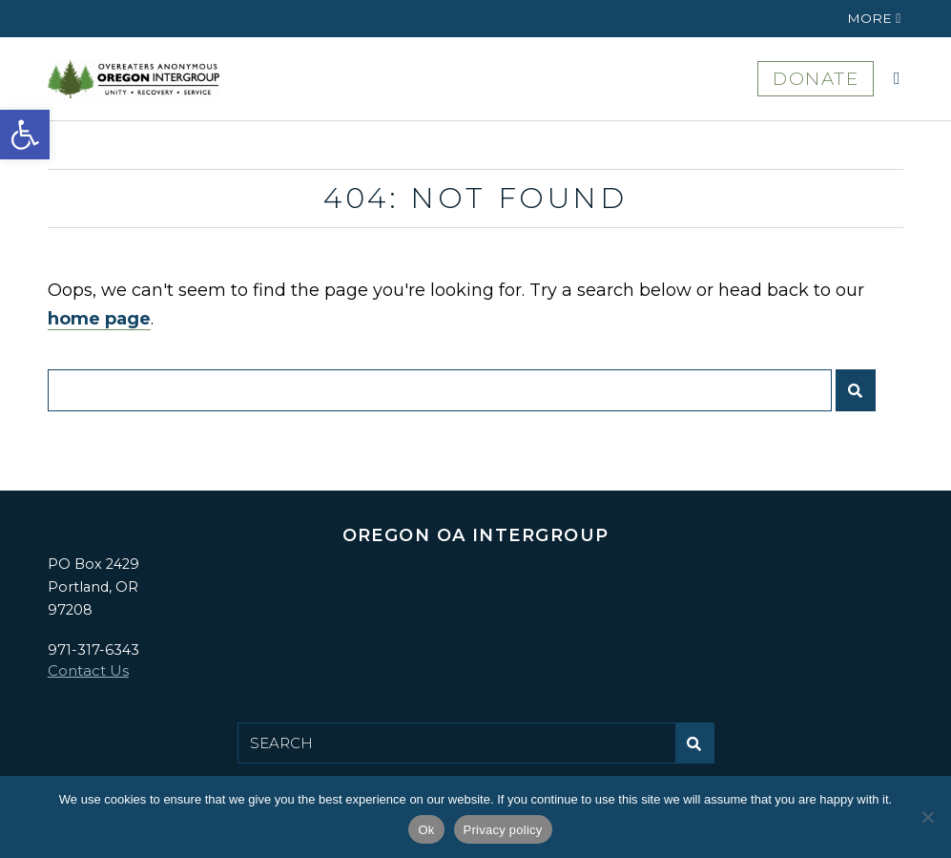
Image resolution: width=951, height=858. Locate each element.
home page (99, 318)
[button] (25, 134)
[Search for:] (440, 390)
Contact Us (88, 670)
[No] (927, 817)
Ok (426, 830)
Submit (860, 397)
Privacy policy (503, 830)
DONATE (815, 79)
